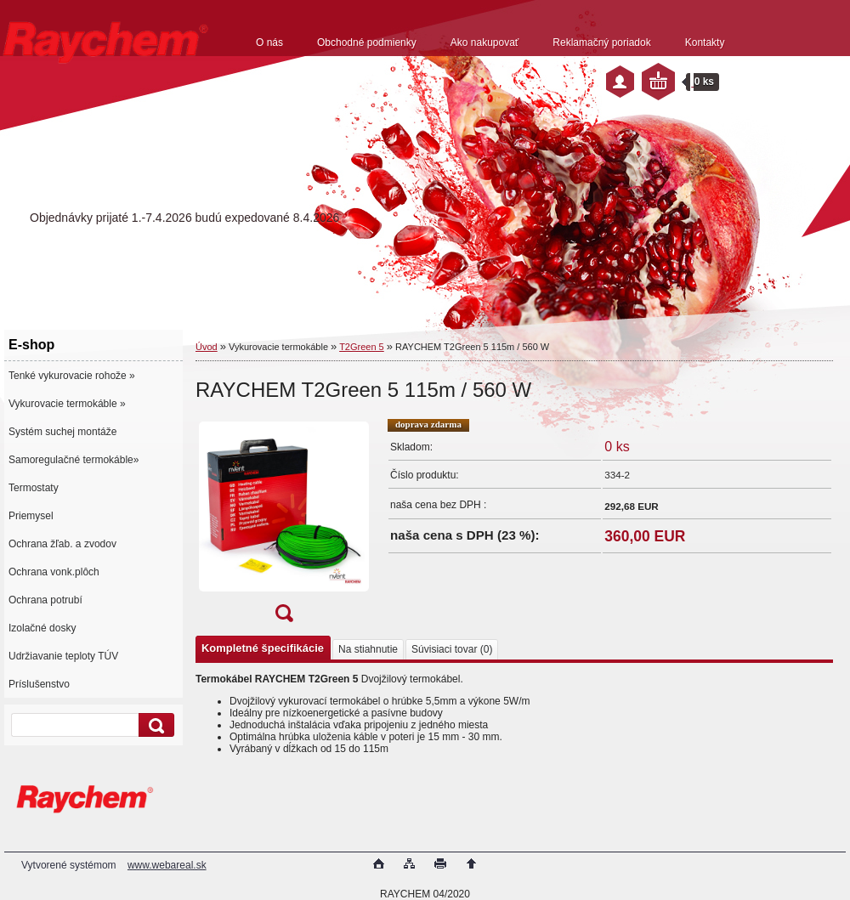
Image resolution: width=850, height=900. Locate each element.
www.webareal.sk (167, 865)
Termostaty (33, 488)
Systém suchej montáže (62, 432)
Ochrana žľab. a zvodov (62, 544)
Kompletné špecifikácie (262, 648)
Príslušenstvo (39, 684)
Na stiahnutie (368, 649)
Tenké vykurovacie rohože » (71, 376)
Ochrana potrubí (45, 600)
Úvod (207, 347)
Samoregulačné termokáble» (73, 460)
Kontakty (705, 42)
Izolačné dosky (42, 628)
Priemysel (31, 516)
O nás (269, 42)
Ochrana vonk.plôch (53, 572)
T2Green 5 (361, 347)
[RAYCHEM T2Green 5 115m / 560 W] (284, 525)
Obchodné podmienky (366, 42)
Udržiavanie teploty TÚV (63, 656)
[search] (154, 725)
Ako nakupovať (484, 42)
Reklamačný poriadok (601, 42)
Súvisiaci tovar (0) (451, 649)
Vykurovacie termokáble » (67, 404)
